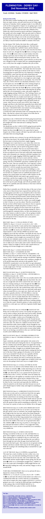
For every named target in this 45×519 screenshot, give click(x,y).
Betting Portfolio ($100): (9, 18)
